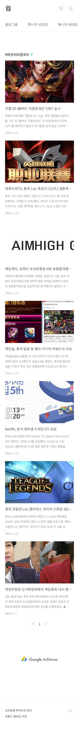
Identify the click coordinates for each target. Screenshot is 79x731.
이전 (33, 623)
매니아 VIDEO (38, 24)
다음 (45, 623)
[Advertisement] (39, 659)
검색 (61, 8)
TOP (70, 711)
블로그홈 (11, 24)
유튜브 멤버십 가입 (16, 716)
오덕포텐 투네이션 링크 (18, 710)
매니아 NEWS (68, 24)
